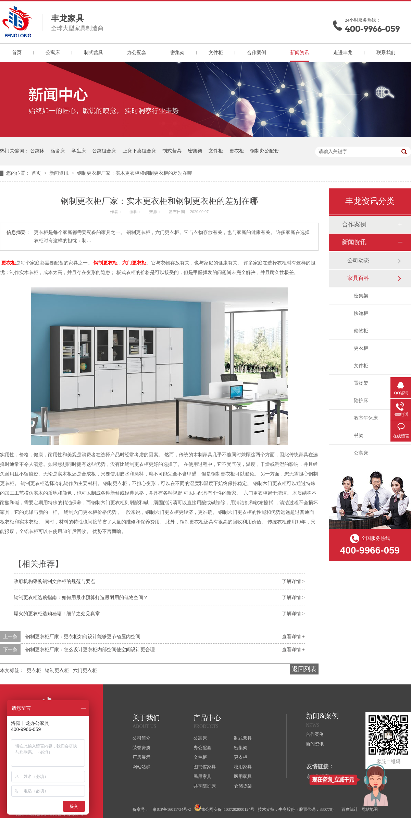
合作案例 (256, 52)
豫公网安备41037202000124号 (224, 808)
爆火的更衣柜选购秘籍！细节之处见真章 (57, 613)
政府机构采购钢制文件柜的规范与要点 (54, 581)
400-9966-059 (372, 29)
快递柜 (361, 313)
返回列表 (304, 669)
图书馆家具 (205, 766)
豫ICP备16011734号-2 (171, 809)
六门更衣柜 (134, 262)
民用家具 (202, 776)
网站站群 (141, 766)
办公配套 (136, 52)
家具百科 (358, 278)
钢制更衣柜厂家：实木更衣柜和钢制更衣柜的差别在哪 (134, 173)
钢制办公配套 (264, 150)
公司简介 (141, 738)
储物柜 (361, 330)
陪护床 (361, 400)
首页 (17, 52)
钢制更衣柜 (105, 262)
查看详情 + (293, 636)
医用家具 (243, 776)
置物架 (361, 383)
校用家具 (243, 766)
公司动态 (358, 260)
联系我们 (386, 52)
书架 (358, 435)
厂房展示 (141, 757)
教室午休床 (366, 418)
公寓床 (53, 52)
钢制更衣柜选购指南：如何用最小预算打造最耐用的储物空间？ (81, 597)
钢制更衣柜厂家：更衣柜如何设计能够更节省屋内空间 (82, 636)
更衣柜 (236, 150)
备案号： (141, 809)
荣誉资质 (141, 747)
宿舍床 (58, 150)
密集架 (177, 52)
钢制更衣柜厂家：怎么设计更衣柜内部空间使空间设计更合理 (90, 649)
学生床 (79, 150)
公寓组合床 (104, 150)
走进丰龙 (342, 52)
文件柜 (216, 52)
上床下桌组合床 (139, 150)
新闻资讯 (299, 52)
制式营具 (93, 52)
